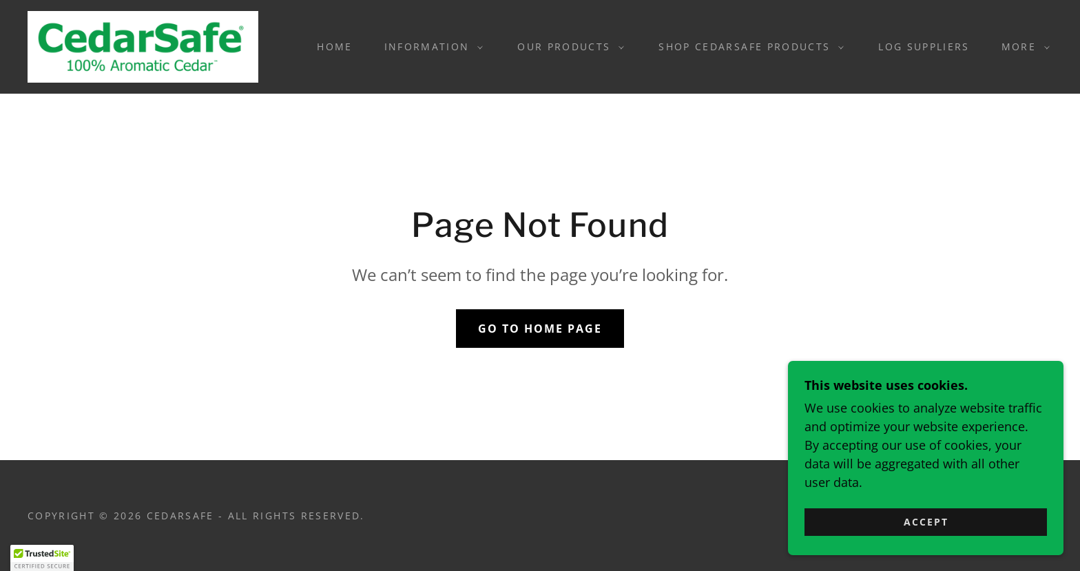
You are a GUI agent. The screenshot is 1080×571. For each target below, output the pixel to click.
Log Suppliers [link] (923, 46)
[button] (430, 47)
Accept (926, 521)
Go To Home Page (540, 328)
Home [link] (334, 46)
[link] (143, 45)
